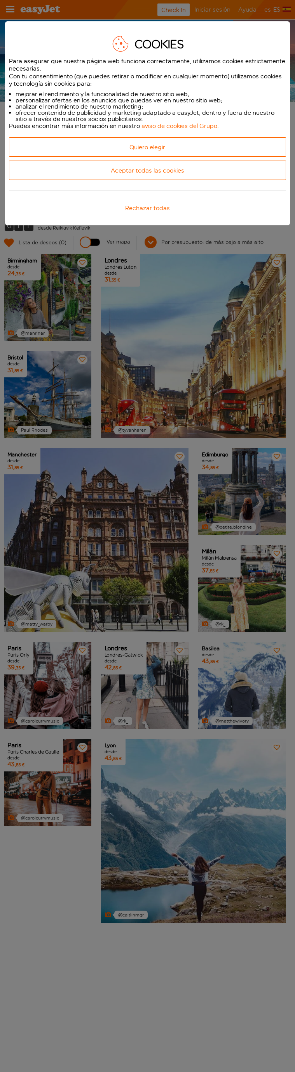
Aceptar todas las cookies (147, 170)
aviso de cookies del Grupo (179, 126)
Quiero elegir (147, 147)
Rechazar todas (147, 208)
